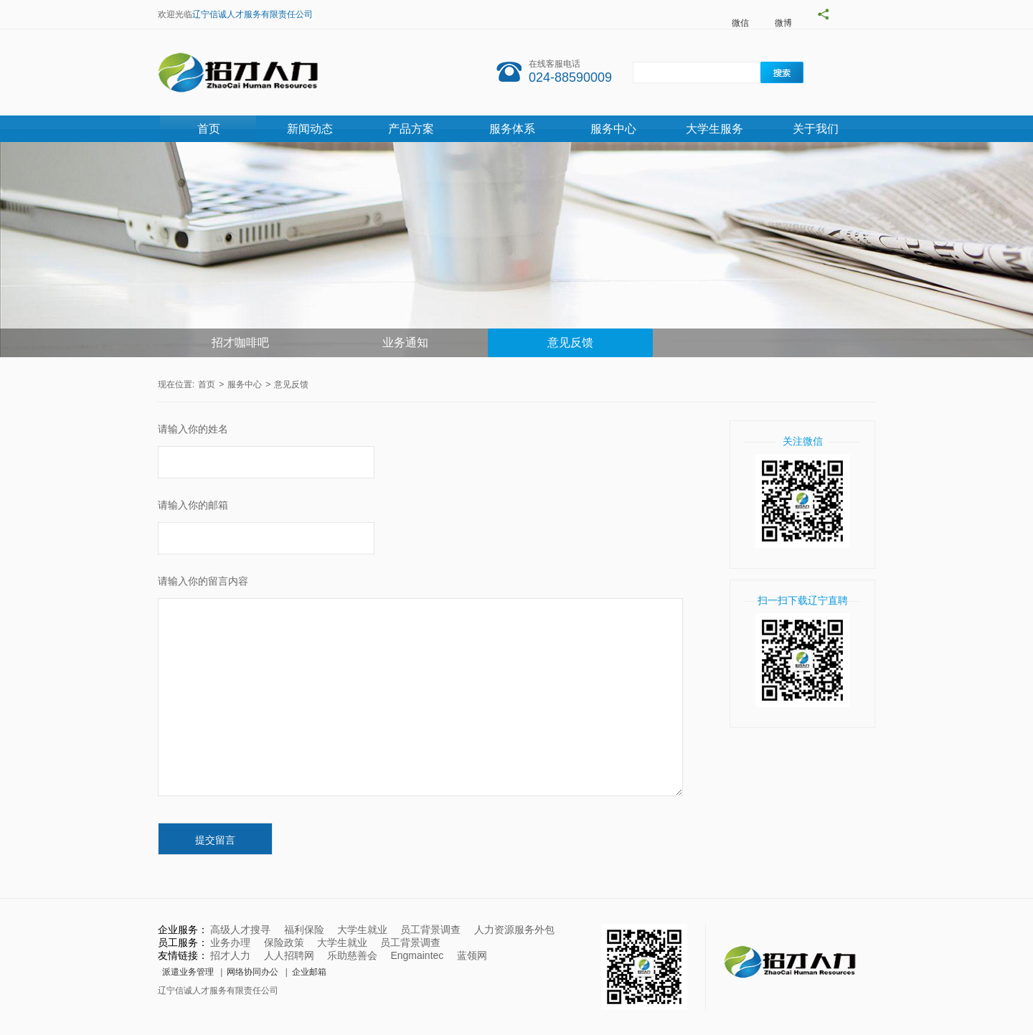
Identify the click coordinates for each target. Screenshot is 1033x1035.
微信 (740, 23)
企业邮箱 (309, 972)
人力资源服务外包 (514, 929)
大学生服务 (714, 129)
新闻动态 (310, 129)
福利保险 (304, 929)
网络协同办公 (252, 972)
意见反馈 (570, 342)
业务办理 (230, 942)
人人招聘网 (289, 955)
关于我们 (816, 129)
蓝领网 (472, 955)
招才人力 (230, 955)
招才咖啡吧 (240, 342)
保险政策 (284, 942)
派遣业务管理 (188, 972)
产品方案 (411, 129)
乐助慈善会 (352, 955)
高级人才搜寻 (240, 929)
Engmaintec (416, 955)
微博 (783, 23)
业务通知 (405, 342)
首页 (208, 129)
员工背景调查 (430, 929)
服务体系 (512, 129)
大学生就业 (362, 929)
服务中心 (613, 129)
